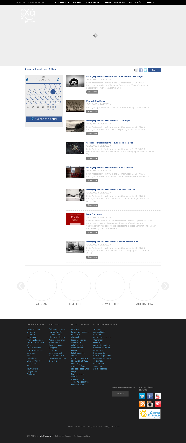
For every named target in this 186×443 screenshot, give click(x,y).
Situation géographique (99, 330)
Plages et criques (93, 2)
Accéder (120, 393)
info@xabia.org (46, 436)
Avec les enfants (56, 345)
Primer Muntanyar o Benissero (80, 333)
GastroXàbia (32, 363)
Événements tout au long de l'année (57, 330)
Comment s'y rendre (102, 337)
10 (53, 91)
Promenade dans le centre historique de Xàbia (35, 342)
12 (28, 96)
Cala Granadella (77, 353)
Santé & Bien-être (56, 355)
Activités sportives (57, 340)
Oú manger (98, 340)
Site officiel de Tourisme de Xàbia (31, 2)
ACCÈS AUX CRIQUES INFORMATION (80, 383)
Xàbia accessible (100, 368)
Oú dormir (97, 342)
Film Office (75, 304)
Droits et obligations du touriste (102, 359)
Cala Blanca (76, 342)
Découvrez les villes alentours (57, 359)
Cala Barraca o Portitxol (77, 349)
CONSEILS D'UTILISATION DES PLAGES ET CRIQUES (79, 358)
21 (38, 102)
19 (28, 102)
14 (38, 96)
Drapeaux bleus (77, 379)
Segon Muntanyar (78, 340)
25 (58, 102)
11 (58, 91)
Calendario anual (44, 119)
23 (48, 102)
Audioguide (32, 374)
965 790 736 (32, 436)
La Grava (75, 329)
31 (53, 107)
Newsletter (110, 304)
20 (33, 102)
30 (48, 107)
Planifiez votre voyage (115, 2)
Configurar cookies (95, 426)
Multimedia (144, 304)
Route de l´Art (55, 342)
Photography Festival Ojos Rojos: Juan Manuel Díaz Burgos (115, 76)
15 (43, 96)
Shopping (53, 347)
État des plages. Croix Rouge (80, 370)
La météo (97, 334)
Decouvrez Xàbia (62, 2)
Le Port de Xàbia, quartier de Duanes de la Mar (35, 350)
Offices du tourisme (101, 345)
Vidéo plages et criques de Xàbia (78, 364)
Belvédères (32, 358)
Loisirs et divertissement (55, 351)
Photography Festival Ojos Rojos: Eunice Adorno (109, 167)
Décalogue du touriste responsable (102, 354)
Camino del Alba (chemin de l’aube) (57, 335)
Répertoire (98, 350)
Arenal (29, 355)
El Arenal (75, 337)
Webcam (42, 304)
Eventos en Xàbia (45, 69)
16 (48, 96)
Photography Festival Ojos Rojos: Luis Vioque (108, 120)
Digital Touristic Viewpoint (33, 330)
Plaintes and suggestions (98, 364)
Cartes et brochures (101, 347)
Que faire (77, 2)
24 (53, 102)
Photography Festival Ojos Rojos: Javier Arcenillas (110, 190)
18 (58, 96)
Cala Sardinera (77, 345)
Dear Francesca (94, 214)
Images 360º (32, 371)
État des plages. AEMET (77, 375)
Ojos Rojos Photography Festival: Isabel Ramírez (109, 143)
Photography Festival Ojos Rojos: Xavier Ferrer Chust (112, 242)
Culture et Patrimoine (31, 335)
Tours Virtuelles (33, 368)
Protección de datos (77, 426)
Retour (154, 70)
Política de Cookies (63, 436)
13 (33, 96)
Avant (28, 69)
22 (43, 102)
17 (53, 96)
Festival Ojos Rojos (95, 101)
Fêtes (29, 366)
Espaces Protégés (34, 361)
